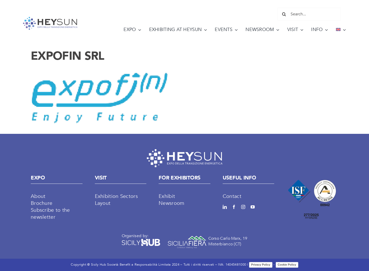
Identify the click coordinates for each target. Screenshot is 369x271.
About (38, 196)
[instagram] (243, 207)
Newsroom (171, 203)
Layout (103, 203)
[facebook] (234, 207)
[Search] (284, 14)
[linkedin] (225, 207)
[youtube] (253, 207)
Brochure (41, 203)
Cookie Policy (287, 264)
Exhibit (167, 196)
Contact (232, 196)
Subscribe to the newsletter (50, 213)
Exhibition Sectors (116, 196)
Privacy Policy (260, 264)
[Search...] (309, 14)
